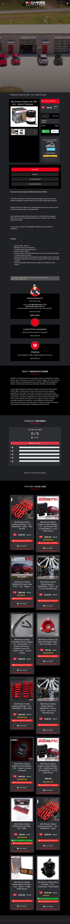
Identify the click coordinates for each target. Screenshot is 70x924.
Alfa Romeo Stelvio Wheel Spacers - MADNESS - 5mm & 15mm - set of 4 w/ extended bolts (48, 708)
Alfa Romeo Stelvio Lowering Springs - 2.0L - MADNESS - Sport (48, 826)
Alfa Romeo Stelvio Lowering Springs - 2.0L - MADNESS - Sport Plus (22, 706)
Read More (35, 335)
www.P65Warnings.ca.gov (19, 279)
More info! (56, 116)
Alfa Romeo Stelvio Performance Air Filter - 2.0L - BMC (21, 826)
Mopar (57, 125)
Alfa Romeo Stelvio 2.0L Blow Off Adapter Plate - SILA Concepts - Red (48, 642)
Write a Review (35, 443)
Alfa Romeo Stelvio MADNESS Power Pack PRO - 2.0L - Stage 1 (22, 584)
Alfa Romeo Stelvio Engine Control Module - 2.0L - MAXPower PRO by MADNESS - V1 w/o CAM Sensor (48, 768)
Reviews (35, 174)
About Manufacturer (35, 184)
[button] (35, 116)
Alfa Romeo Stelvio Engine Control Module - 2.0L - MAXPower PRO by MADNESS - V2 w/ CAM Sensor (48, 526)
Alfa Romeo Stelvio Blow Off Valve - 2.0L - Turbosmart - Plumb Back (48, 884)
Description (35, 169)
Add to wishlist (55, 131)
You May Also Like (35, 179)
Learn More (51, 149)
